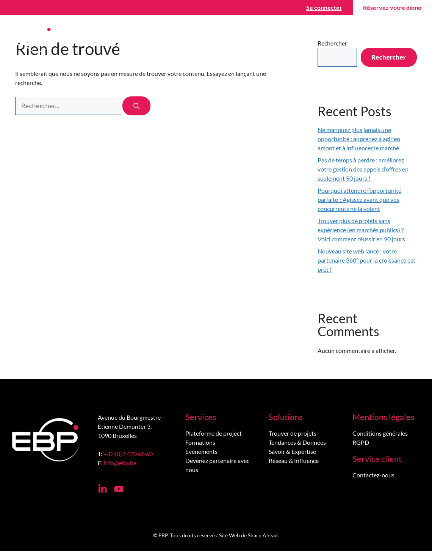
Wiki (257, 38)
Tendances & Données (297, 442)
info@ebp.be (120, 462)
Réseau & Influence (294, 460)
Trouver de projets (292, 433)
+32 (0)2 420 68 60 (128, 453)
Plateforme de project (213, 433)
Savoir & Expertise (292, 451)
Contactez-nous (376, 37)
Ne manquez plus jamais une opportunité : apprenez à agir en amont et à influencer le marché (359, 138)
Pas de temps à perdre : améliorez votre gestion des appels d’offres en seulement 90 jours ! (363, 169)
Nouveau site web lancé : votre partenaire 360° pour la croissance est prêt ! (366, 260)
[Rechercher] (136, 105)
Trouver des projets (123, 38)
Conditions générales (380, 433)
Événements (201, 451)
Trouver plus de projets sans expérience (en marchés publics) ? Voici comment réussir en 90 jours (361, 229)
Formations (200, 442)
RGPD (360, 442)
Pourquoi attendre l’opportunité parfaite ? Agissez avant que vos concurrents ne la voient (359, 199)
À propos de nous (312, 38)
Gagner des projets (200, 38)
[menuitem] (417, 38)
